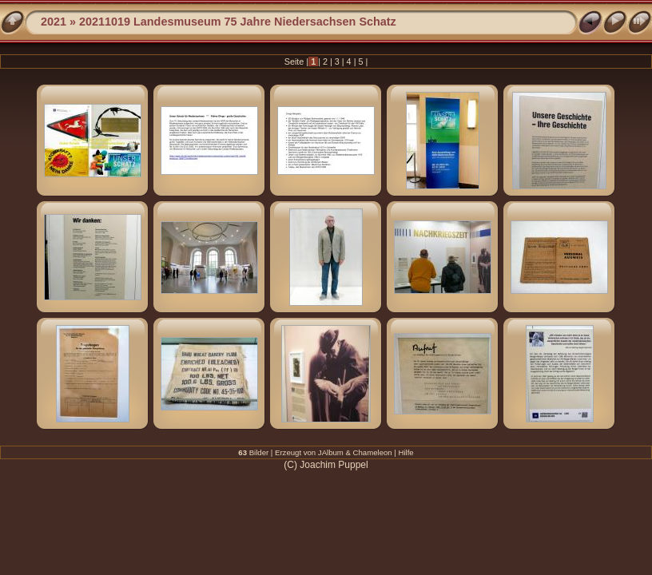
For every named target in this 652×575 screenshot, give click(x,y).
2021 (53, 21)
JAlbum (331, 452)
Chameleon (372, 452)
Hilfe (406, 452)
